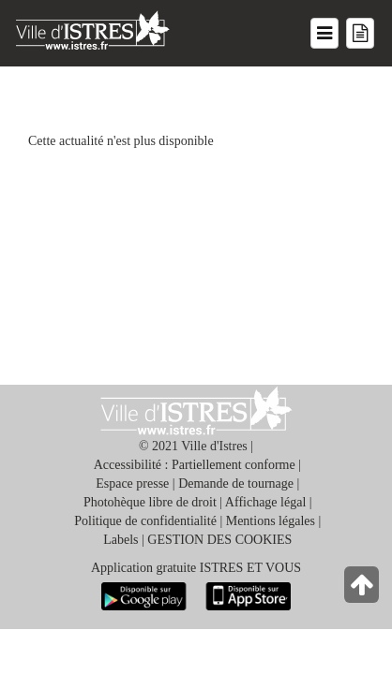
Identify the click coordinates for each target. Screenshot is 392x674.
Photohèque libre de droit (150, 502)
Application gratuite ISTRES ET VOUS (196, 568)
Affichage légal (265, 502)
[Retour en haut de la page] (363, 589)
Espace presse (132, 483)
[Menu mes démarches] (360, 33)
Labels (120, 540)
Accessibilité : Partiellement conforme (194, 465)
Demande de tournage (236, 483)
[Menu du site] (324, 33)
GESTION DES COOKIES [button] (219, 540)
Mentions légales (270, 521)
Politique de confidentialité (145, 521)
